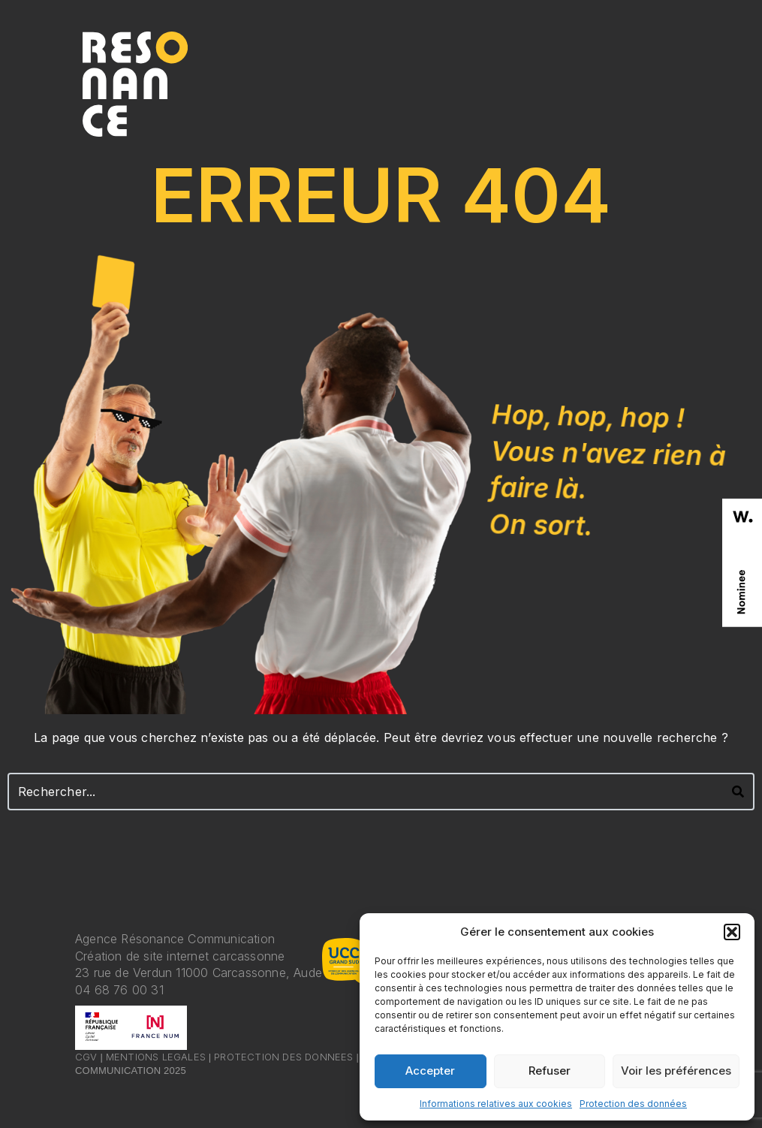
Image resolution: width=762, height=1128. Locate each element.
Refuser (550, 1070)
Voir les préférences (676, 1070)
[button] (731, 931)
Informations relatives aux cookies (496, 1103)
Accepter (430, 1070)
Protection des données (633, 1103)
